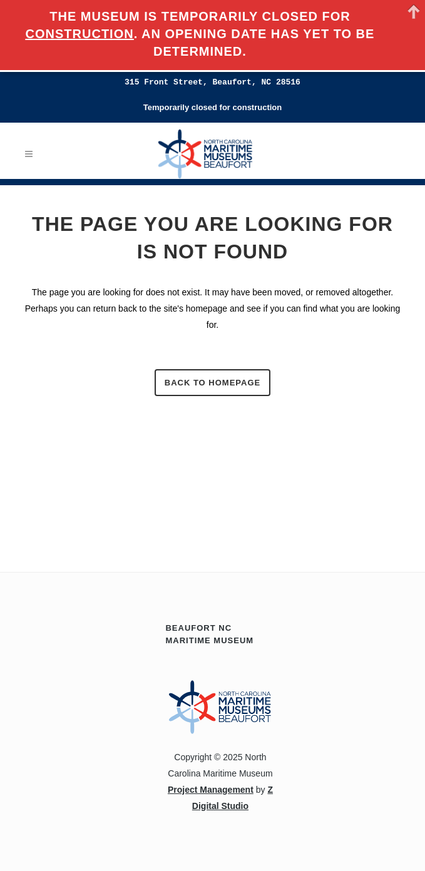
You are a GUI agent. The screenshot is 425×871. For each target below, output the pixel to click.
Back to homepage (212, 382)
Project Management (210, 790)
